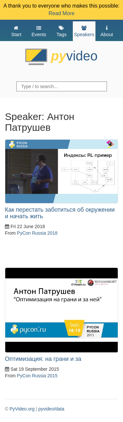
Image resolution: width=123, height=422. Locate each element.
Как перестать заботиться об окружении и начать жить (60, 213)
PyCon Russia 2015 (37, 375)
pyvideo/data (51, 408)
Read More (61, 13)
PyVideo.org (22, 408)
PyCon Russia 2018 (37, 233)
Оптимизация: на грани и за (43, 359)
